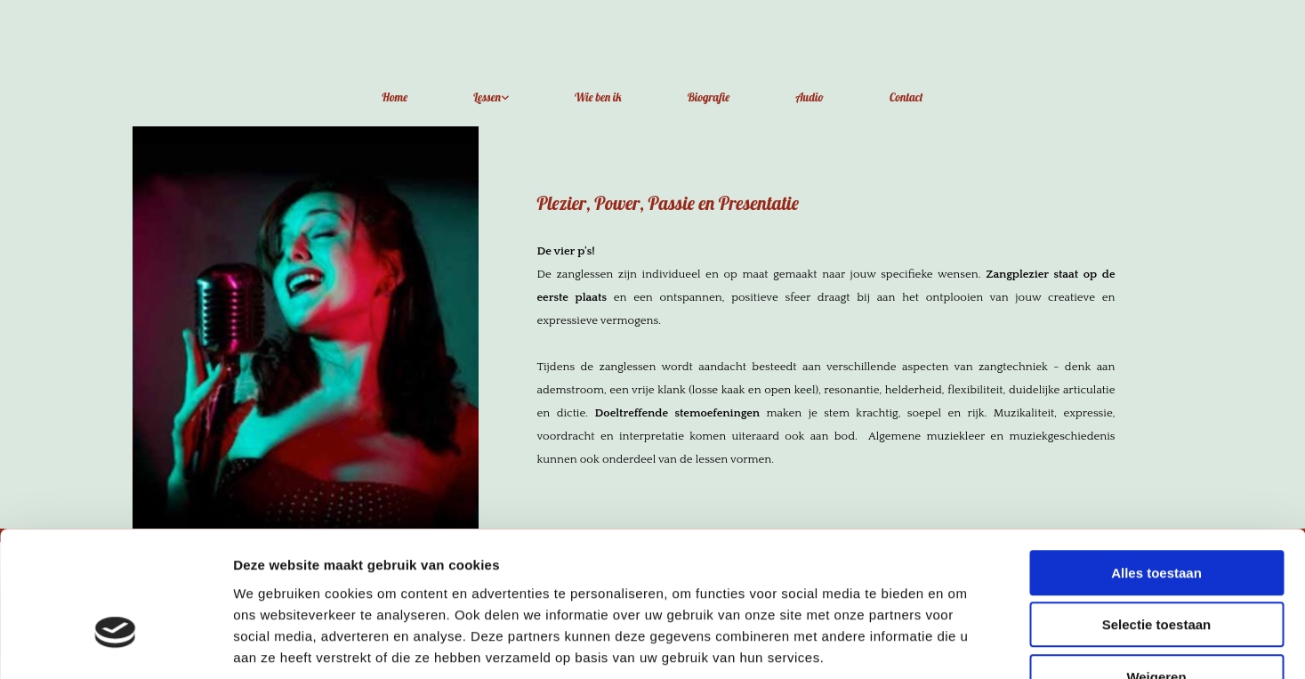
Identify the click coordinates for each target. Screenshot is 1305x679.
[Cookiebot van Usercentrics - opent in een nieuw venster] (115, 644)
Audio (809, 97)
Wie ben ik (598, 97)
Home (394, 97)
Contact (906, 97)
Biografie (709, 97)
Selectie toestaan (1157, 513)
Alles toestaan (1156, 461)
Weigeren (1156, 565)
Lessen (487, 97)
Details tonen (961, 643)
